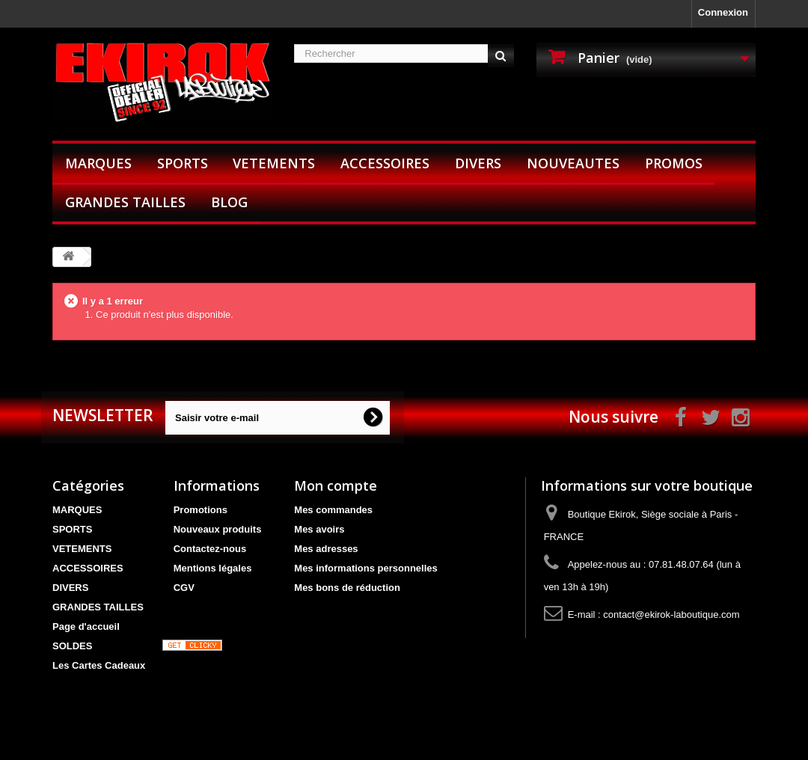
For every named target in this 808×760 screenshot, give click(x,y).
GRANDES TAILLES (125, 202)
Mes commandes (333, 509)
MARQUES (98, 163)
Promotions (200, 509)
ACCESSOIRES (384, 163)
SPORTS (182, 163)
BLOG (229, 202)
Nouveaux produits (218, 529)
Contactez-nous (210, 548)
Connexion (723, 12)
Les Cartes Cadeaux (98, 665)
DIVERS (478, 163)
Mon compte (335, 485)
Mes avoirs (319, 529)
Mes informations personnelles (365, 568)
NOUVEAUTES (573, 163)
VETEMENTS (274, 163)
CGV (184, 587)
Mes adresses (326, 548)
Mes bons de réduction (347, 587)
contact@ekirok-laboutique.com (671, 614)
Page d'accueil (86, 626)
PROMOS (674, 163)
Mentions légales (213, 568)
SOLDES (72, 646)
